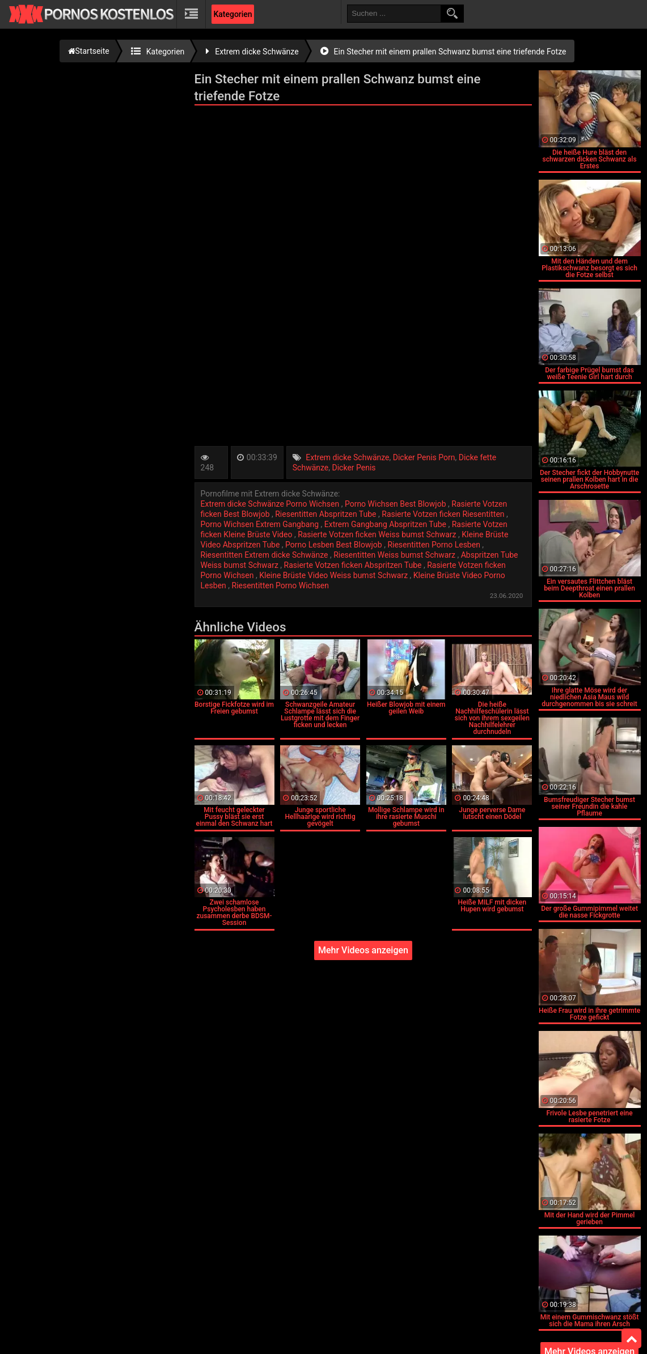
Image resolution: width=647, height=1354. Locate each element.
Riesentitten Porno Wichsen (280, 585)
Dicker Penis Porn (424, 457)
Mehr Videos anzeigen (363, 950)
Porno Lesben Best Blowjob (334, 544)
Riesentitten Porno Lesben (434, 544)
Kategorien (232, 14)
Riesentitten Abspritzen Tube (326, 514)
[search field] (394, 14)
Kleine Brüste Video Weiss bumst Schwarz (334, 575)
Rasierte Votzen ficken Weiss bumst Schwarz (378, 534)
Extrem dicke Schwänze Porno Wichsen (271, 503)
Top (631, 1338)
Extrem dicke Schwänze (347, 457)
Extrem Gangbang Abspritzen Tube (386, 524)
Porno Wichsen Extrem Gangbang (261, 524)
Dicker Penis (354, 467)
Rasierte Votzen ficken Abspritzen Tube (354, 565)
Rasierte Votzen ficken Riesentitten (444, 514)
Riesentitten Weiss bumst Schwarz (395, 554)
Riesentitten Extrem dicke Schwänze (265, 554)
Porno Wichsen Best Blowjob (396, 503)
